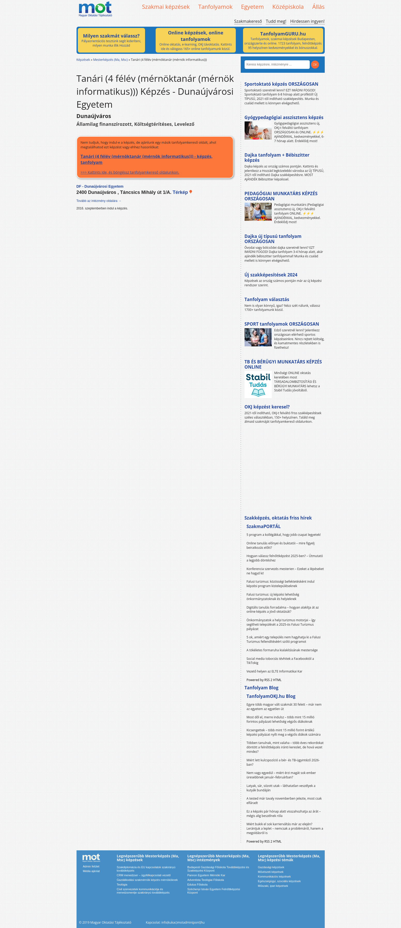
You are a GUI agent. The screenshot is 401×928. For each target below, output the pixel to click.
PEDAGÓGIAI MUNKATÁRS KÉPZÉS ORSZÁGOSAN (281, 196)
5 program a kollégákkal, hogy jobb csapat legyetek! (284, 534)
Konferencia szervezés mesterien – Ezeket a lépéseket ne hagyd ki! (285, 571)
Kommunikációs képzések (274, 876)
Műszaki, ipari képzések (273, 885)
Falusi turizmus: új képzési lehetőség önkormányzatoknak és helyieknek (273, 596)
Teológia (122, 884)
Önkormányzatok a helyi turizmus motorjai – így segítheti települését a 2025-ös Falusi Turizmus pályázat (281, 624)
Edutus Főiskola (197, 884)
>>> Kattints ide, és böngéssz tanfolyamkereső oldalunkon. (155, 164)
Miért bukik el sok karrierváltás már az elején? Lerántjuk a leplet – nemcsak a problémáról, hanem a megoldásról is (285, 828)
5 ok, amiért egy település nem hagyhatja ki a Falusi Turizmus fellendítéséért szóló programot (284, 639)
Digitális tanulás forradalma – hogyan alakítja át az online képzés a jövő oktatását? (283, 609)
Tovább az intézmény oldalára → (99, 201)
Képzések (83, 59)
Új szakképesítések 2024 (271, 275)
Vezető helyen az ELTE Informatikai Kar (274, 671)
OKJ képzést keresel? (267, 407)
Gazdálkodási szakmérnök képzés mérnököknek (147, 879)
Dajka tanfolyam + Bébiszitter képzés (277, 157)
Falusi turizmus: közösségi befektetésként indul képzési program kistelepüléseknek (281, 583)
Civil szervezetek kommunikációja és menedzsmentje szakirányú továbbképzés (143, 891)
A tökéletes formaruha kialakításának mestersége (282, 650)
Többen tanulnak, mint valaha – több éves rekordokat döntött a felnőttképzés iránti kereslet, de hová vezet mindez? (285, 747)
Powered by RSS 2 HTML (264, 680)
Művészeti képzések (271, 871)
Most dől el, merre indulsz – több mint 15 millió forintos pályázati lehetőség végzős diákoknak (281, 719)
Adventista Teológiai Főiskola (205, 879)
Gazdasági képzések (271, 867)
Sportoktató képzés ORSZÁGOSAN (282, 84)
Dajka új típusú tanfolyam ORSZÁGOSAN (273, 238)
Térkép (183, 192)
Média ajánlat (91, 871)
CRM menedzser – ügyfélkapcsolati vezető (144, 875)
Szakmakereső (248, 21)
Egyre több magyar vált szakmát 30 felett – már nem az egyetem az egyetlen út (284, 706)
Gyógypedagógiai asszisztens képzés (284, 117)
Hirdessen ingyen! (307, 21)
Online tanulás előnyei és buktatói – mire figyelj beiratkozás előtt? (281, 545)
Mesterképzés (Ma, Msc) (110, 59)
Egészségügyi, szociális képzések (279, 881)
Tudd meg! (276, 21)
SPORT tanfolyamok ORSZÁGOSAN (282, 324)
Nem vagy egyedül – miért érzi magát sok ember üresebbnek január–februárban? (281, 775)
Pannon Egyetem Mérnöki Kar (206, 875)
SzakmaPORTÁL (264, 526)
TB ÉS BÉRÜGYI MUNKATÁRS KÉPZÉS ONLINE (283, 364)
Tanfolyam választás (267, 299)
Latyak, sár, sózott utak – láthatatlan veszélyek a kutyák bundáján (281, 788)
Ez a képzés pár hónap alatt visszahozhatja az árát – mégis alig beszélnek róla (284, 813)
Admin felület (91, 866)
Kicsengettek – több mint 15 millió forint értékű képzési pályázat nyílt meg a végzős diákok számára (284, 732)
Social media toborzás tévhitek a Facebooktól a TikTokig (280, 660)
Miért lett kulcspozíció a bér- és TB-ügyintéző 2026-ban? (283, 762)
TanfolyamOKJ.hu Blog (271, 696)
